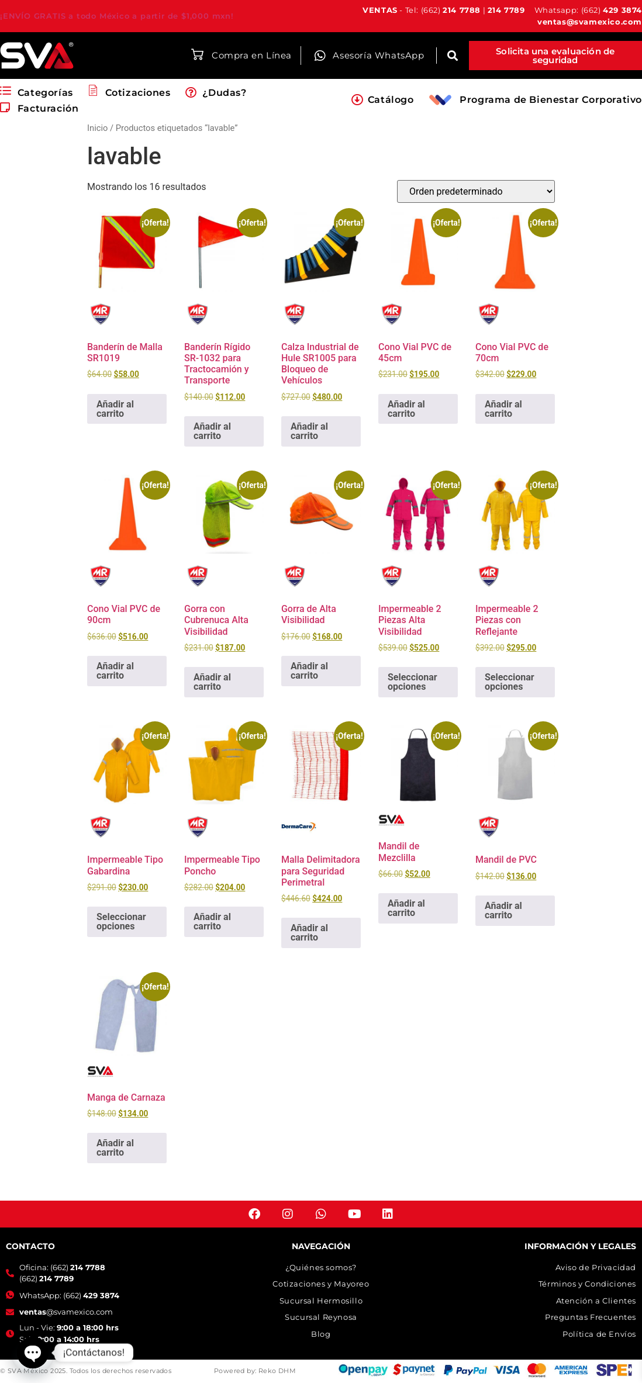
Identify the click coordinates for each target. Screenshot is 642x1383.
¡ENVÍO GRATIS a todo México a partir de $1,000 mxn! (117, 15)
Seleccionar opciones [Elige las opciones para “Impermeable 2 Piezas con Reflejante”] (509, 682)
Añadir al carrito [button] (115, 409)
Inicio (97, 128)
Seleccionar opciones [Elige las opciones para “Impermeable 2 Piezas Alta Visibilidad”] (412, 682)
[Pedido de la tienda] (476, 191)
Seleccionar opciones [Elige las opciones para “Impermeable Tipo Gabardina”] (121, 921)
